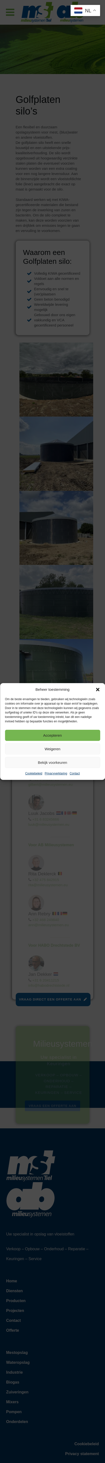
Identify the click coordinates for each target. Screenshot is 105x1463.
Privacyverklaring (56, 773)
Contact (75, 773)
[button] (97, 689)
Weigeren (52, 749)
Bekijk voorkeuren (52, 762)
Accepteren (52, 735)
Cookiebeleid (33, 773)
